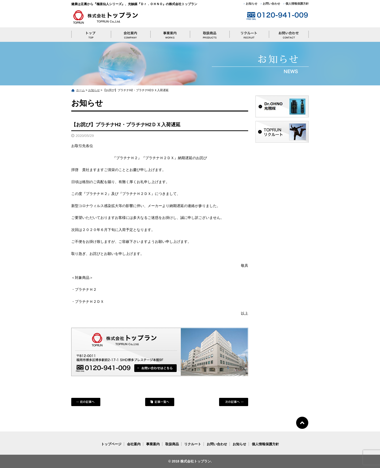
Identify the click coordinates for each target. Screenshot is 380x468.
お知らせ (251, 3)
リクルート (249, 33)
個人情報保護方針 (297, 3)
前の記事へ (85, 402)
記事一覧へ (159, 402)
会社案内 (130, 33)
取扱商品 (209, 33)
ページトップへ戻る (302, 422)
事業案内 (170, 33)
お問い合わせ (271, 3)
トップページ (91, 33)
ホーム (80, 90)
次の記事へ (233, 402)
